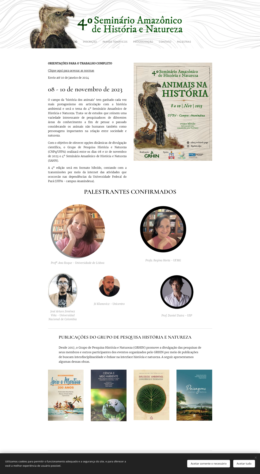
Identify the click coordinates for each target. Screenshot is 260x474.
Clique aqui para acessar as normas (71, 70)
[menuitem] (65, 42)
